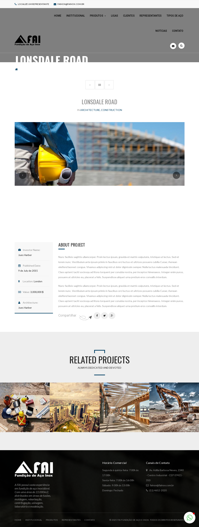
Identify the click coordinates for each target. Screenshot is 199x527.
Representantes (71, 520)
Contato (89, 520)
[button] (189, 517)
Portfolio (28, 67)
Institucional (33, 520)
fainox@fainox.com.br (70, 4)
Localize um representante (33, 4)
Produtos (52, 520)
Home (18, 520)
